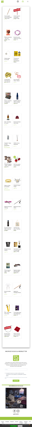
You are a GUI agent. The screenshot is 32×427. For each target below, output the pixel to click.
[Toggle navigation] (27, 1)
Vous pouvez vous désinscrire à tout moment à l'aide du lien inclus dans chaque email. (16, 378)
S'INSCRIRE (16, 380)
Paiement (12, 421)
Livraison (16, 421)
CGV (30, 421)
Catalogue (7, 421)
